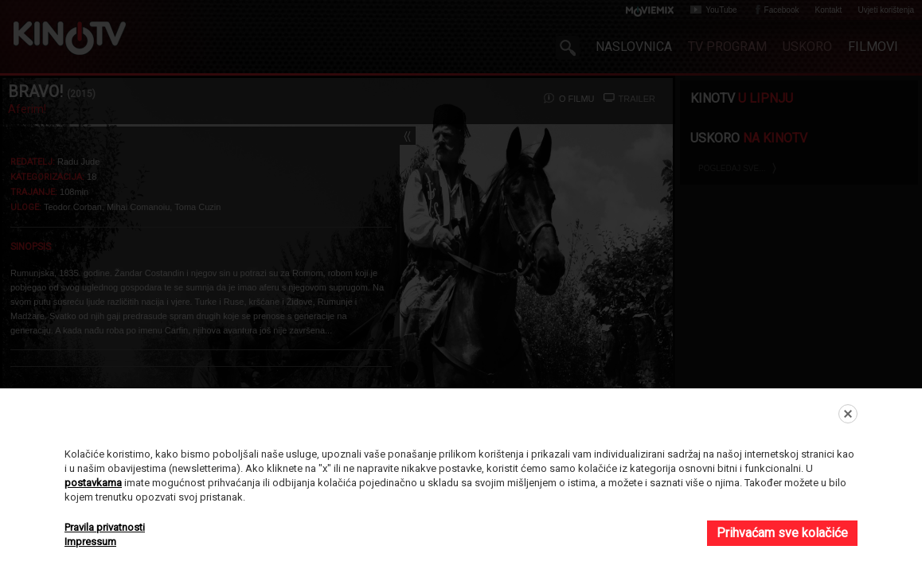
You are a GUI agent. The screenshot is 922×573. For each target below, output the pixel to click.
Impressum (90, 542)
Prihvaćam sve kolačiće (782, 532)
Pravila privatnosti (104, 527)
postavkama (93, 483)
